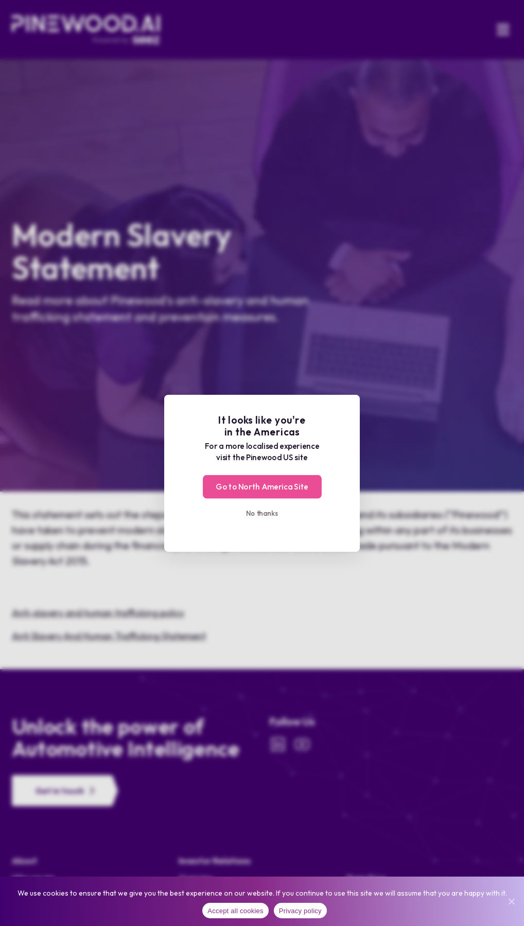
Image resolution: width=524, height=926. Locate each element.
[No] (511, 901)
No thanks (262, 513)
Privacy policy (300, 911)
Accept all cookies (235, 911)
